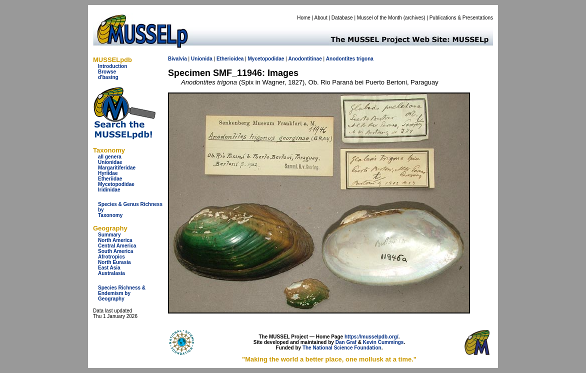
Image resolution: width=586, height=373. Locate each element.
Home (303, 17)
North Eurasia (114, 262)
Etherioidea (230, 59)
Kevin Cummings (383, 342)
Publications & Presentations (461, 17)
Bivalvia (177, 59)
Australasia (111, 273)
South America (115, 251)
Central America (117, 245)
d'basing (108, 77)
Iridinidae (109, 189)
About (321, 17)
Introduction (112, 66)
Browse (107, 71)
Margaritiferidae (117, 167)
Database (342, 17)
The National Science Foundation (342, 347)
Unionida (201, 59)
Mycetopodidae (116, 184)
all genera (110, 157)
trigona (365, 59)
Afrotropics (111, 257)
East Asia (109, 267)
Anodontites (340, 59)
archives (414, 17)
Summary (109, 235)
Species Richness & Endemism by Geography (122, 293)
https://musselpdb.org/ (371, 337)
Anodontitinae (305, 59)
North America (115, 240)
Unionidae (110, 162)
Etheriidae (110, 179)
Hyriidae (108, 173)
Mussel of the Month (379, 17)
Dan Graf (346, 342)
